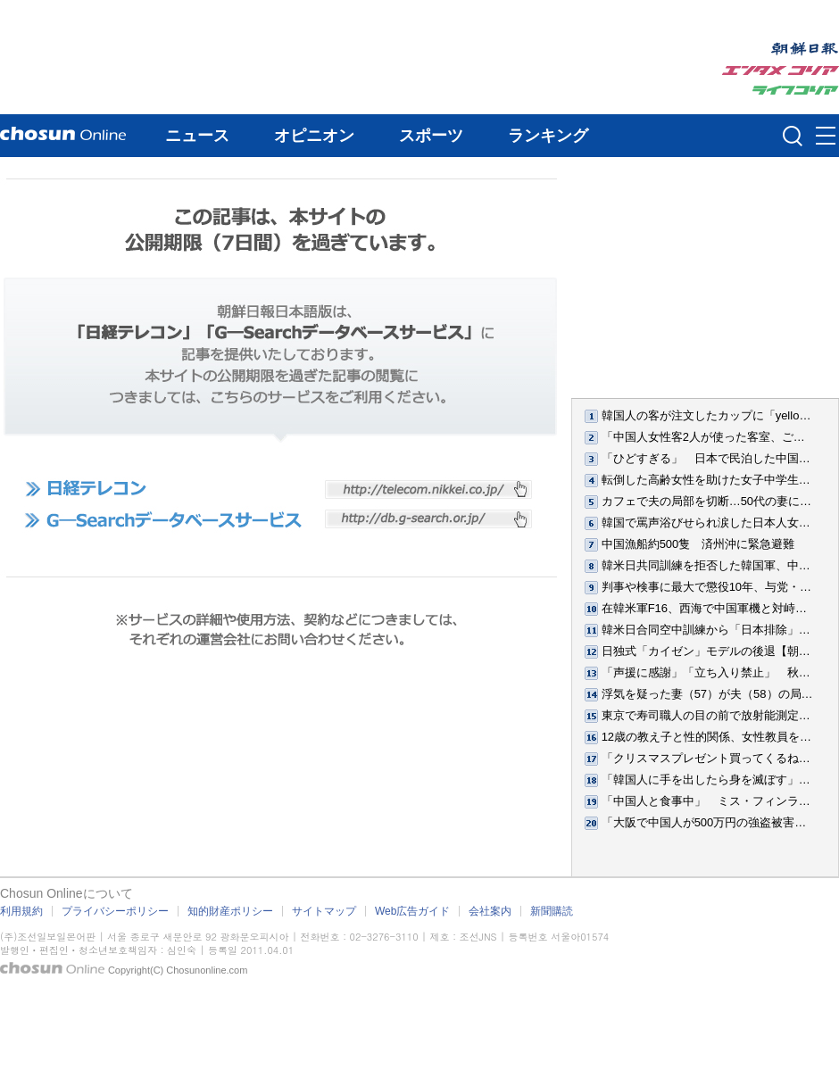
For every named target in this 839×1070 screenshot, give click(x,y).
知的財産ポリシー (230, 911)
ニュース (197, 136)
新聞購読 (551, 911)
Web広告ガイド (412, 911)
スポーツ (431, 136)
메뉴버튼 (825, 136)
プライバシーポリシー (115, 911)
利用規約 (21, 911)
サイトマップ (324, 911)
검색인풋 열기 (792, 135)
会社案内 (490, 911)
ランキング (548, 136)
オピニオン (314, 136)
